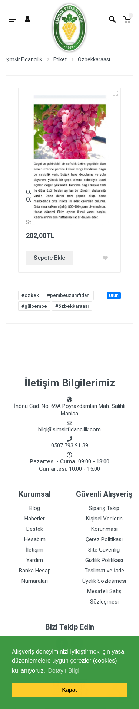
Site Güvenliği (104, 549)
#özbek (30, 295)
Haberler (34, 518)
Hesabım (35, 539)
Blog (34, 508)
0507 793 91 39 (69, 445)
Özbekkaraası (94, 59)
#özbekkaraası (72, 306)
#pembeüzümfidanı (68, 295)
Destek (34, 529)
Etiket (60, 59)
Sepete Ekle (49, 257)
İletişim (34, 549)
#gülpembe (34, 306)
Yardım (34, 560)
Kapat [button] (69, 690)
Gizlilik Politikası (104, 560)
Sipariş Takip (104, 508)
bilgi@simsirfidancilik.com (69, 429)
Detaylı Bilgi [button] (63, 670)
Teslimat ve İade (104, 570)
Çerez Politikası (104, 539)
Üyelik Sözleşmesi (104, 581)
